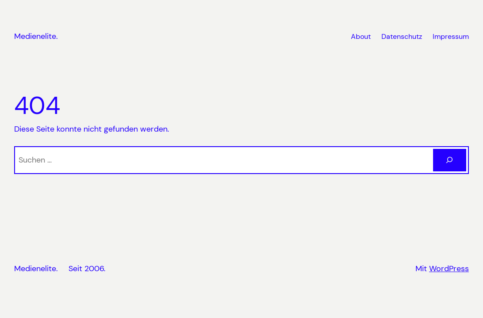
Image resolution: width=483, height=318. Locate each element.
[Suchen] (449, 160)
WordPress (449, 268)
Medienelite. (36, 36)
